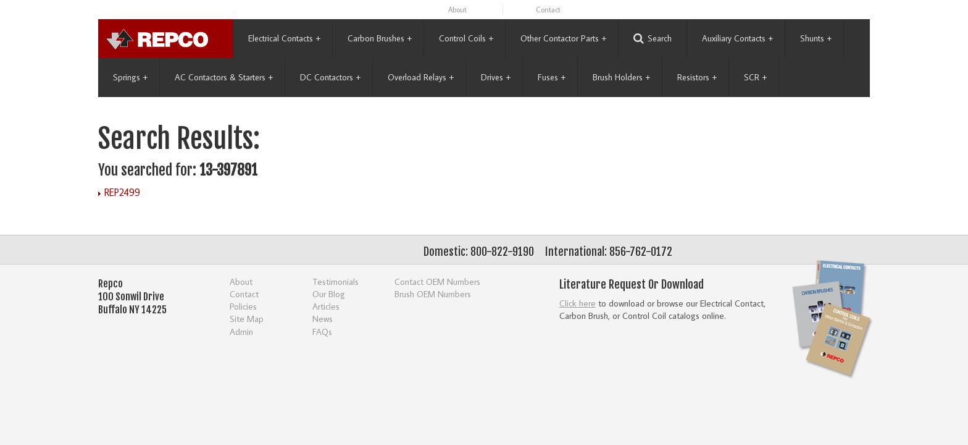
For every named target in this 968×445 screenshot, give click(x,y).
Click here (577, 303)
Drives (496, 77)
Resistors (697, 77)
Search (652, 39)
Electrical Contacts (284, 38)
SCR (755, 77)
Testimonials (335, 281)
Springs (130, 77)
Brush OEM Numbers (432, 294)
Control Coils (466, 38)
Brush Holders (621, 77)
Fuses (551, 77)
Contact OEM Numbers (437, 281)
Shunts (816, 38)
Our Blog (328, 294)
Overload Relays (421, 77)
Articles (326, 306)
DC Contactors (330, 77)
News (322, 318)
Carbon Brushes (380, 38)
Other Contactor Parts (563, 38)
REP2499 (122, 192)
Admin (241, 331)
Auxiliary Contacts (737, 38)
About (457, 9)
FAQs (322, 331)
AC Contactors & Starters (224, 77)
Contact (548, 9)
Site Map (247, 318)
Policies (243, 306)
